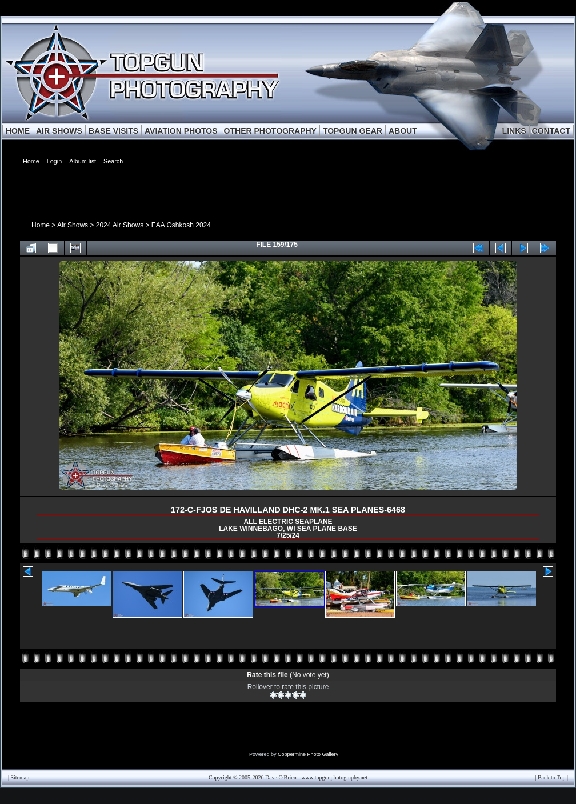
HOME (18, 130)
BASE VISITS (113, 130)
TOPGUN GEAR (352, 130)
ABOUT (403, 130)
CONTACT (551, 130)
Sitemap (20, 777)
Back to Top (552, 777)
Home (40, 225)
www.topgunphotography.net (334, 777)
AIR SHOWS (59, 130)
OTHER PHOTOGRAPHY (270, 130)
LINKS (514, 130)
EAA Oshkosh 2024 (181, 225)
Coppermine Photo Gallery (308, 754)
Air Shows (72, 225)
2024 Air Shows (119, 225)
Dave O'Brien (281, 777)
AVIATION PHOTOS (181, 130)
